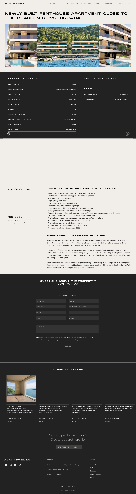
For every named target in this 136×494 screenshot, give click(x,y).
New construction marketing (79, 3)
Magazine (109, 3)
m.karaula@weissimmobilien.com (19, 223)
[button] (8, 134)
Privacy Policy (52, 338)
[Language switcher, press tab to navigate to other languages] (129, 3)
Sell (62, 3)
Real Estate (52, 3)
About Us (98, 3)
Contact (119, 3)
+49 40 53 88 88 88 (14, 220)
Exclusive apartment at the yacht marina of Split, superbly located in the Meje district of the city (21, 411)
